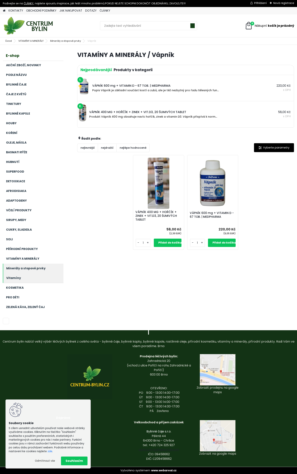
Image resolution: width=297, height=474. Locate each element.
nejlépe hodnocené (133, 148)
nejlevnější (88, 148)
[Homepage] (4, 10)
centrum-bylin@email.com (159, 449)
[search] (192, 27)
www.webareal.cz (164, 470)
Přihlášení (260, 3)
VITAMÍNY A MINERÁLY (31, 41)
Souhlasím (74, 461)
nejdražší (107, 148)
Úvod (8, 41)
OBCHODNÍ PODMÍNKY (41, 11)
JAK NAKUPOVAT (70, 11)
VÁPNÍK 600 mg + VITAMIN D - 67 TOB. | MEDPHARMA (212, 215)
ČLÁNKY (29, 3)
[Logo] (29, 25)
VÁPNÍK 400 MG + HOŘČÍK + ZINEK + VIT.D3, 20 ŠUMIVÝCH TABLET (156, 216)
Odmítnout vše (45, 461)
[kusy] (143, 243)
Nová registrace (283, 3)
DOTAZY (91, 11)
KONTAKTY (16, 11)
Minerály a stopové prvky (65, 41)
